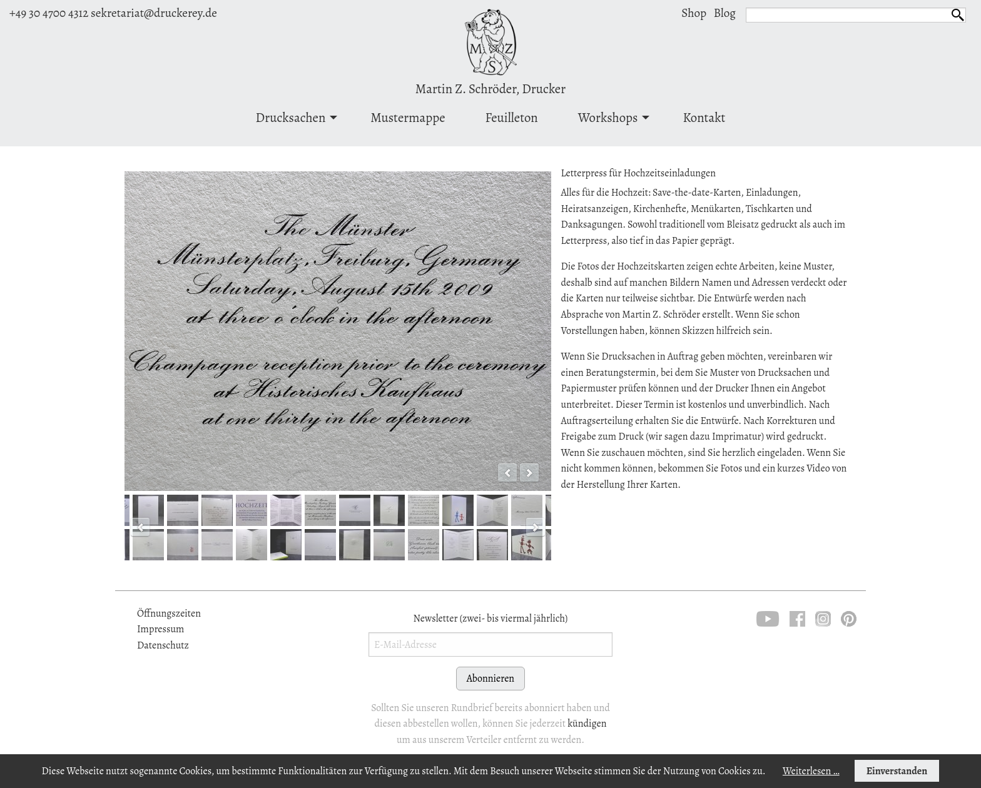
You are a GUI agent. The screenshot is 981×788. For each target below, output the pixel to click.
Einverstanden (897, 771)
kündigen (586, 723)
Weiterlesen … (811, 771)
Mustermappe (407, 117)
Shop (693, 12)
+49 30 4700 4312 (48, 12)
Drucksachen (291, 117)
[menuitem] (293, 117)
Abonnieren (490, 678)
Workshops (608, 117)
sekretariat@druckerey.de (154, 12)
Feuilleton (511, 117)
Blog (725, 12)
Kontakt (704, 117)
